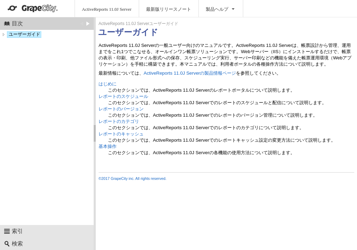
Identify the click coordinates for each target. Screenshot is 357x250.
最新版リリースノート (168, 9)
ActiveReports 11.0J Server (106, 9)
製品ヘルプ (217, 9)
